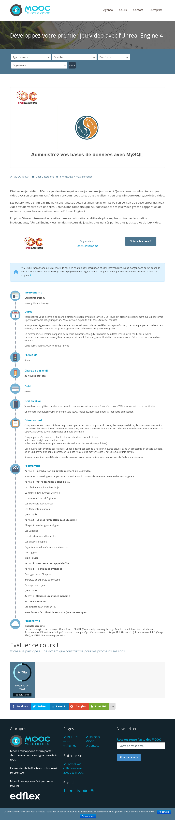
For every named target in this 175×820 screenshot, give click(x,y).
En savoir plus (88, 816)
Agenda (108, 10)
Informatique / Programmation (75, 176)
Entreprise (155, 10)
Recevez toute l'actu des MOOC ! (139, 739)
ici (31, 275)
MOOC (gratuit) (22, 176)
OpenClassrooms (45, 176)
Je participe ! (22, 694)
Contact (138, 10)
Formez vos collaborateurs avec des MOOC (73, 768)
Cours (123, 10)
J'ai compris (164, 812)
